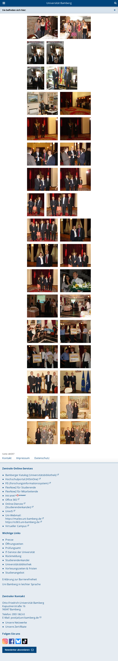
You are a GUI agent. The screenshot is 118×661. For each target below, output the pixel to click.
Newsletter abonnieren (17, 649)
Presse (9, 539)
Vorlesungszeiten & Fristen (21, 568)
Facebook (11, 641)
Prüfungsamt (13, 548)
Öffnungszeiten (14, 544)
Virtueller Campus (16, 526)
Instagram (5, 641)
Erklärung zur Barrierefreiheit (19, 579)
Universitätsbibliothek (18, 564)
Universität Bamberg (59, 3)
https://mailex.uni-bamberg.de (23, 518)
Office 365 (11, 499)
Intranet (10, 495)
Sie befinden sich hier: (14, 10)
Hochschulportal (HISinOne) (21, 479)
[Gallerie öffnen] (42, 27)
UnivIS (9, 511)
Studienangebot (14, 572)
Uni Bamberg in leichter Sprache (21, 584)
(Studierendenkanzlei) (18, 507)
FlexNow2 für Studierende (20, 487)
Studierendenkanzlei (17, 560)
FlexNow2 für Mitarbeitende (21, 491)
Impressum (23, 458)
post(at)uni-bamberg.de (25, 617)
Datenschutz (41, 458)
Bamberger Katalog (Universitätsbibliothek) (30, 475)
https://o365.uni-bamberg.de (22, 522)
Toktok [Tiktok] (24, 641)
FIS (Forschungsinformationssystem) (26, 483)
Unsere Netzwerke (16, 622)
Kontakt (7, 458)
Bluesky (18, 641)
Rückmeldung (13, 556)
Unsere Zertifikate (16, 626)
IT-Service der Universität (20, 552)
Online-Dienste (14, 504)
